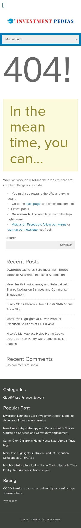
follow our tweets (54, 224)
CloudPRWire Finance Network (23, 397)
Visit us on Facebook (26, 224)
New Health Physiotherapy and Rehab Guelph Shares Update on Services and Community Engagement (38, 290)
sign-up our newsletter (23, 229)
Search (11, 238)
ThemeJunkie (52, 519)
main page (33, 204)
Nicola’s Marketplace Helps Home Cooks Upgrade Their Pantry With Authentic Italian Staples (36, 339)
